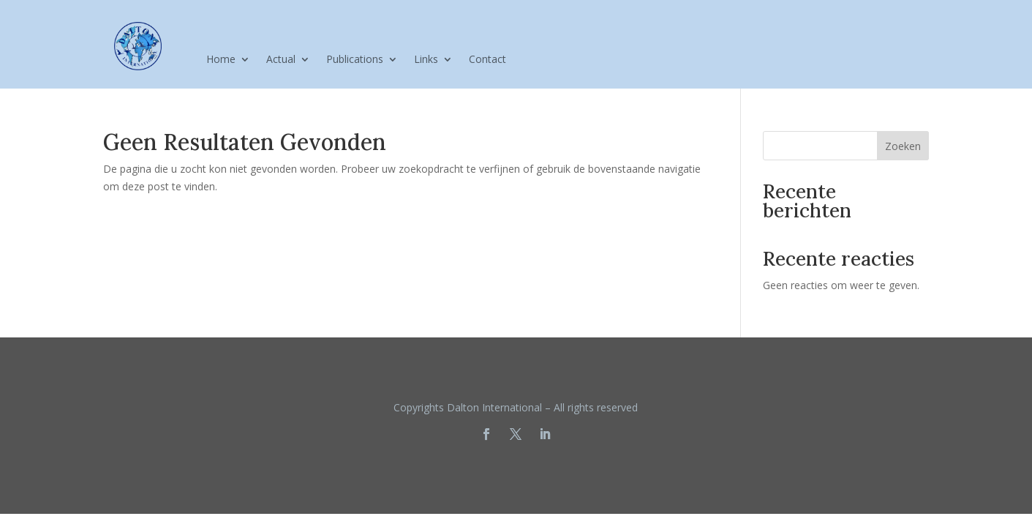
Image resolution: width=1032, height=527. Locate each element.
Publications (354, 60)
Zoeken (903, 146)
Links (426, 60)
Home (221, 60)
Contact (487, 60)
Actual (280, 60)
